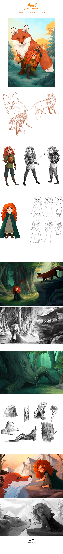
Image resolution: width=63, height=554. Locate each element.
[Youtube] (33, 540)
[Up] (61, 552)
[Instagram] (30, 540)
